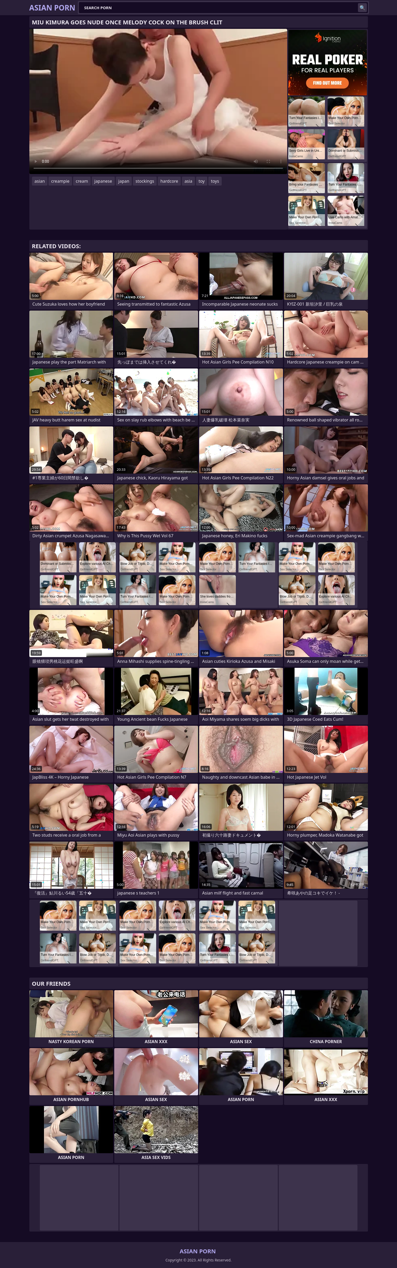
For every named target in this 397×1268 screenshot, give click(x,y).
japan (123, 181)
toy (202, 181)
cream (82, 181)
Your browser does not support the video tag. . (158, 101)
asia (188, 181)
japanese (103, 181)
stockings (144, 181)
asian (40, 181)
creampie (60, 181)
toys (215, 181)
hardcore (169, 181)
